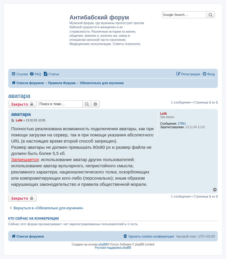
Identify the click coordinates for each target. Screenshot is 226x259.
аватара (19, 96)
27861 (182, 123)
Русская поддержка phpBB (113, 247)
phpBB (103, 244)
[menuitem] (35, 74)
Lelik (163, 113)
